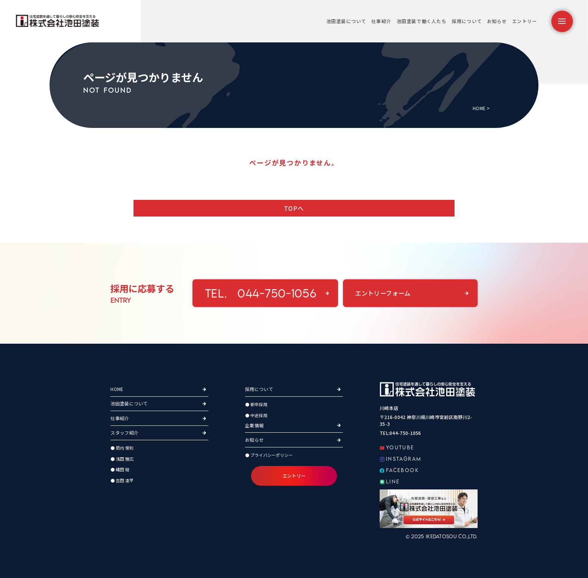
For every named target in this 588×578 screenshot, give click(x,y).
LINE (390, 481)
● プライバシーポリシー (269, 455)
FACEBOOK (399, 470)
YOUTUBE (397, 447)
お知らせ (497, 21)
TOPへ (294, 208)
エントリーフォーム (383, 293)
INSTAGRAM (401, 459)
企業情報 (254, 425)
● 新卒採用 (256, 404)
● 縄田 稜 (119, 469)
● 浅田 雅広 (121, 459)
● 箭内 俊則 (121, 448)
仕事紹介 (381, 21)
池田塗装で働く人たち (422, 21)
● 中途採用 (256, 415)
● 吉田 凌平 (121, 480)
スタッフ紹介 (124, 432)
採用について (467, 21)
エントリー (524, 21)
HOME (479, 108)
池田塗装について (346, 21)
